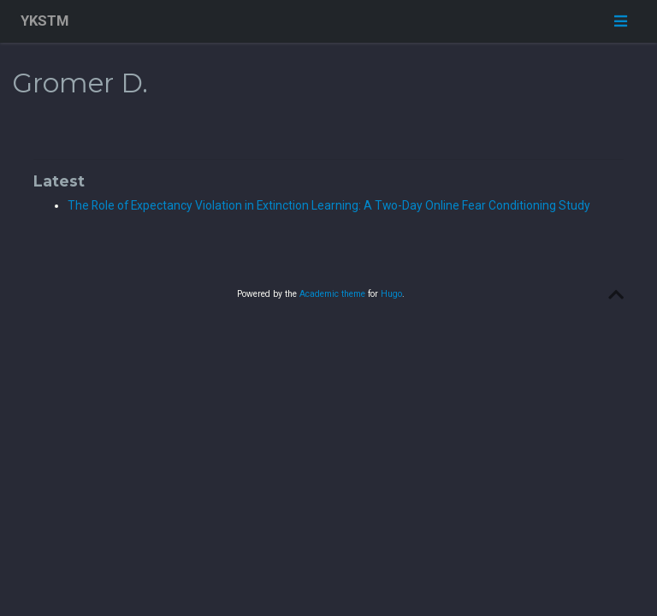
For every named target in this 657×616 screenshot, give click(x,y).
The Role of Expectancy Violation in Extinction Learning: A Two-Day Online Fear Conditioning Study (329, 205)
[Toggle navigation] (620, 21)
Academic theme (332, 293)
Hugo (391, 293)
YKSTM (44, 21)
